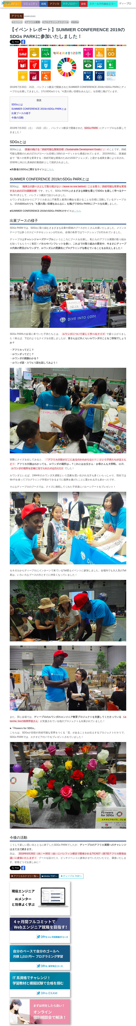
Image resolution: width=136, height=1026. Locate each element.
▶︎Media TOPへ (49, 876)
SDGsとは (17, 104)
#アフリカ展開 (32, 22)
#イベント (17, 22)
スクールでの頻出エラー (102, 3)
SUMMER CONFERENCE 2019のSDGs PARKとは (38, 109)
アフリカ (54, 3)
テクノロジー (70, 3)
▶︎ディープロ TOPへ (71, 876)
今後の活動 (17, 117)
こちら (50, 169)
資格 (83, 3)
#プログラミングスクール (55, 22)
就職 (43, 3)
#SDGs (75, 22)
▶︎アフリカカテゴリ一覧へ (24, 876)
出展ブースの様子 (21, 113)
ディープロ (125, 3)
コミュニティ (30, 3)
